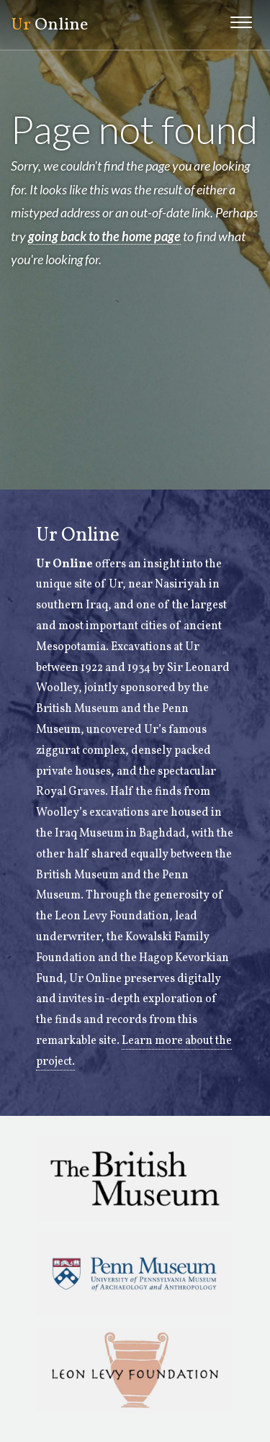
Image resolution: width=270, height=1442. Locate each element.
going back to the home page (104, 236)
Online (49, 25)
